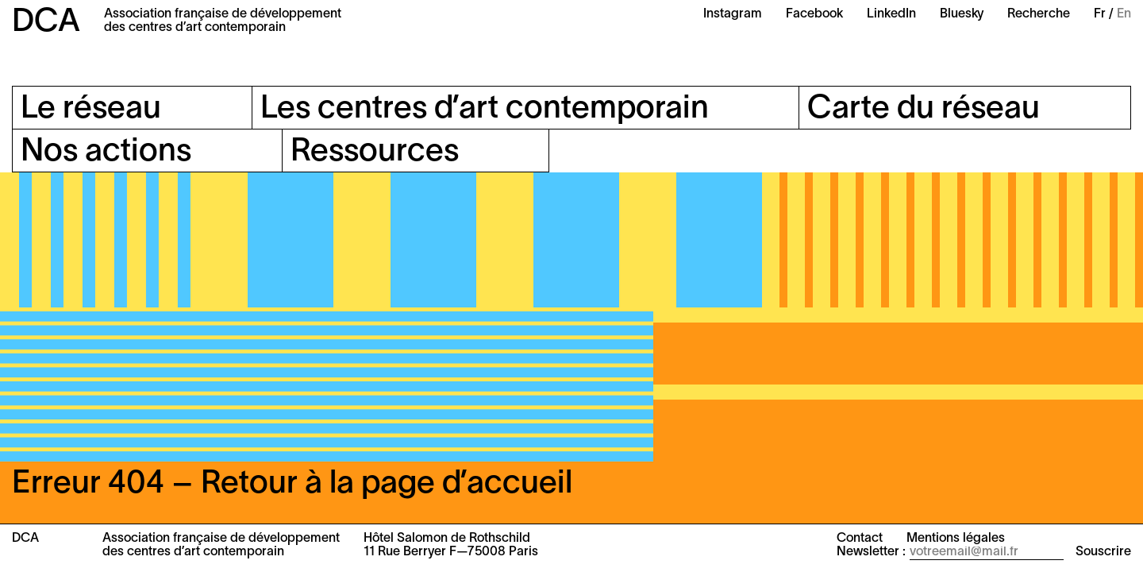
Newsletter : (871, 552)
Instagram (732, 14)
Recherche (1038, 14)
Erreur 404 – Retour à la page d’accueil (292, 484)
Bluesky (961, 14)
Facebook (814, 14)
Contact (860, 538)
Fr (1100, 14)
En (1124, 14)
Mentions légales (955, 538)
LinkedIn (891, 14)
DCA (46, 22)
